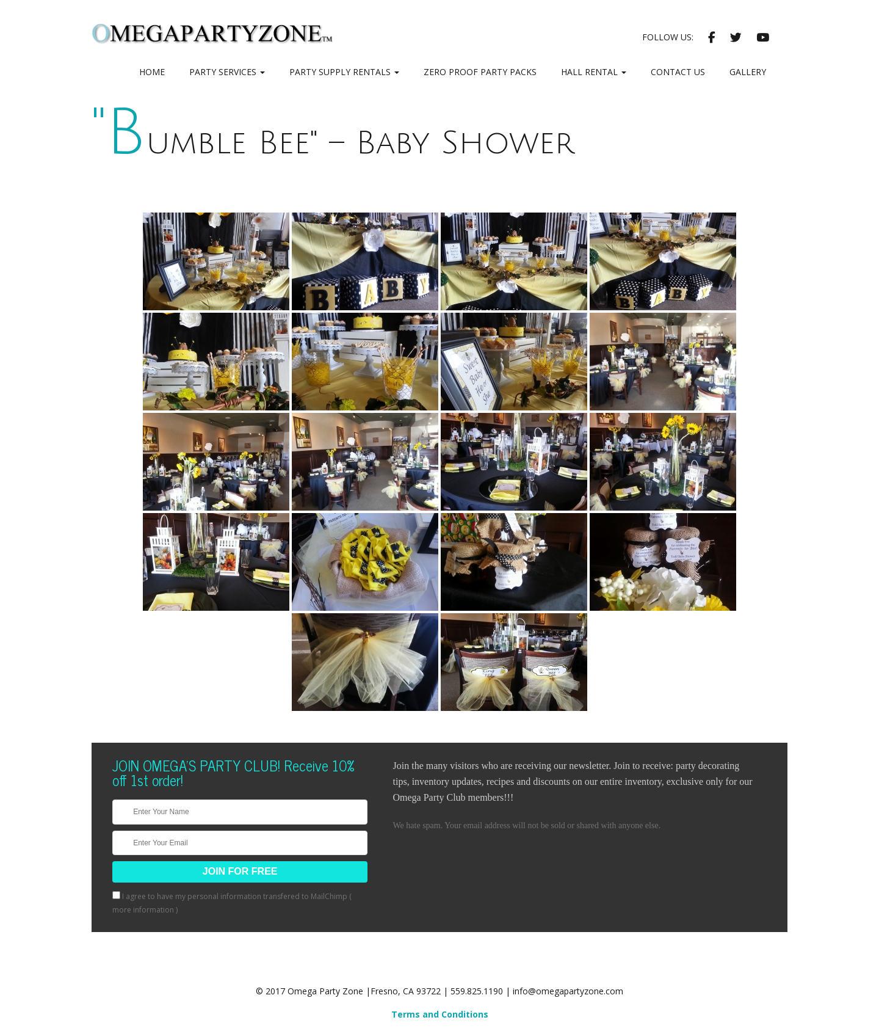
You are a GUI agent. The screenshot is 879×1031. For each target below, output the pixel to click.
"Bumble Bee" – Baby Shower (333, 143)
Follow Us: (667, 37)
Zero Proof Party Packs (480, 72)
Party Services (227, 72)
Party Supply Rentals (344, 72)
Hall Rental (593, 72)
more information (143, 910)
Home (152, 72)
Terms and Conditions (439, 1014)
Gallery (747, 72)
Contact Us (678, 72)
